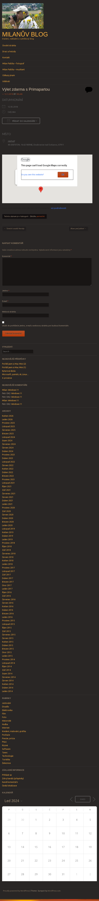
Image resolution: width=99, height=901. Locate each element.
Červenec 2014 (8, 677)
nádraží (11, 141)
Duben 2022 (7, 472)
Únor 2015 (7, 652)
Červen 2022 (7, 465)
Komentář (7, 256)
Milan (20, 94)
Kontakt (6, 57)
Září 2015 (6, 631)
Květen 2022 (7, 469)
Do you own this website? (32, 175)
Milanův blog (25, 34)
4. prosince (7, 378)
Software (6, 749)
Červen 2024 (7, 448)
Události (6, 81)
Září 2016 (6, 596)
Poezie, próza (8, 738)
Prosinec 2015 (8, 620)
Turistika (6, 759)
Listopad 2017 (8, 571)
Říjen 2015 (7, 628)
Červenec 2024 (8, 444)
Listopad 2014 (8, 663)
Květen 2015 (7, 642)
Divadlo (5, 707)
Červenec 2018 (8, 554)
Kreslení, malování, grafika (14, 731)
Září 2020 (6, 511)
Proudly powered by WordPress (16, 891)
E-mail (5, 301)
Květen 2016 (7, 606)
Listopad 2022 (8, 462)
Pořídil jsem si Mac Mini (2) (14, 364)
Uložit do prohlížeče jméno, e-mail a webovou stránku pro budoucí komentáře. (35, 326)
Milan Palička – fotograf (13, 63)
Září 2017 (6, 575)
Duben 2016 (7, 610)
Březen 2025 (8, 433)
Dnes (82, 799)
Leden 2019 (7, 539)
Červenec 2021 (8, 494)
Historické (6, 721)
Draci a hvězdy (9, 51)
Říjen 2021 (7, 486)
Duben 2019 (7, 536)
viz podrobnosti (58, 208)
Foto (4, 717)
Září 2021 (6, 490)
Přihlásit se (7, 775)
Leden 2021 (7, 504)
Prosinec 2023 (8, 455)
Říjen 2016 (7, 592)
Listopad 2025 (8, 426)
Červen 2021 (7, 497)
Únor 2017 (7, 585)
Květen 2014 (7, 684)
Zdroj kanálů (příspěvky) (13, 778)
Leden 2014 (7, 691)
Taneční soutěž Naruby (14, 228)
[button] (41, 189)
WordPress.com (54, 891)
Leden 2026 (7, 419)
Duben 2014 (7, 688)
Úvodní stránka (9, 45)
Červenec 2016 (8, 599)
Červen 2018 (7, 557)
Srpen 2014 (7, 674)
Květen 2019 (7, 532)
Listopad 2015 (8, 624)
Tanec (5, 752)
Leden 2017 (7, 589)
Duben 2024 (7, 451)
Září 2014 (6, 670)
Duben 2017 (7, 578)
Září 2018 (6, 550)
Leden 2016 (7, 617)
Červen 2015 (7, 638)
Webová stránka (9, 312)
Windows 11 (13, 390)
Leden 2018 (7, 564)
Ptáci (4, 742)
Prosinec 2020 (8, 508)
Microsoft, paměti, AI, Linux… (15, 374)
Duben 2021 (7, 500)
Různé (5, 745)
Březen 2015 (8, 649)
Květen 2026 (7, 416)
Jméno (5, 291)
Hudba (5, 724)
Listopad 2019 (8, 529)
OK (62, 174)
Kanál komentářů (10, 782)
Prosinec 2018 (8, 543)
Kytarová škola (8, 371)
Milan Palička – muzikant (13, 69)
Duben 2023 (7, 458)
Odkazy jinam (8, 75)
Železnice (6, 763)
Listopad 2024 (8, 437)
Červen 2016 (7, 603)
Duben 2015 (7, 645)
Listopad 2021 (8, 483)
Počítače (6, 735)
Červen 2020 (7, 515)
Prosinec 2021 (8, 479)
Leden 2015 (7, 656)
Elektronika (7, 710)
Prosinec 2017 (8, 568)
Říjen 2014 (7, 666)
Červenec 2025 (8, 430)
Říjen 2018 (7, 546)
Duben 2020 (7, 518)
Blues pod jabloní (78, 228)
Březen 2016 (8, 614)
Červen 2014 (7, 680)
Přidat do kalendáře (21, 120)
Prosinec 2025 (8, 423)
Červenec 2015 (8, 635)
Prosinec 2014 (8, 659)
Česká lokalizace (9, 786)
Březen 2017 (8, 582)
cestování (6, 703)
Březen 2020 (8, 522)
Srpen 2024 (7, 440)
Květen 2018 (7, 560)
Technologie (7, 756)
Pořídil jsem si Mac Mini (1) (14, 367)
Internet (6, 728)
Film (4, 714)
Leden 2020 (7, 525)
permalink (41, 216)
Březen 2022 (8, 476)
